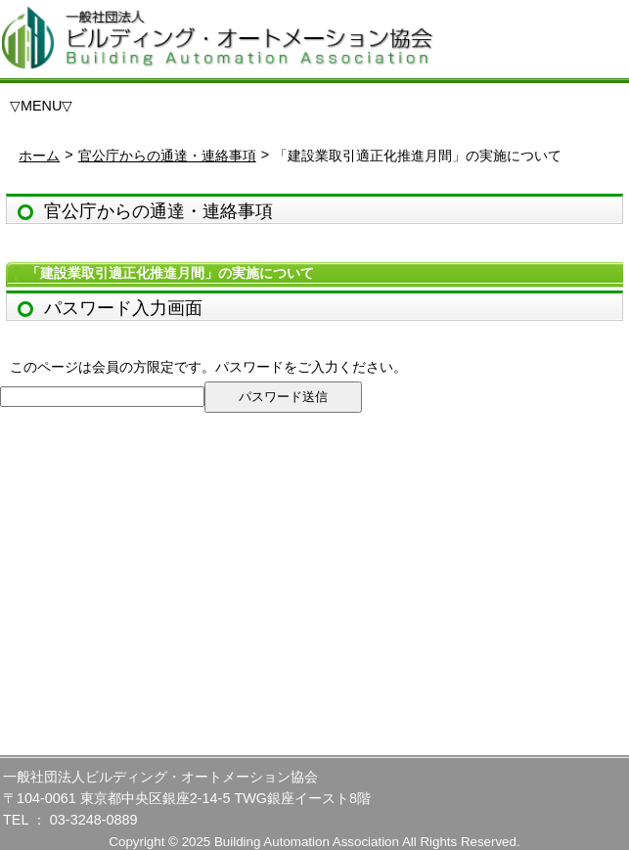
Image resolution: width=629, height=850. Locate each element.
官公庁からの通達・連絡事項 (167, 155)
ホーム (39, 155)
